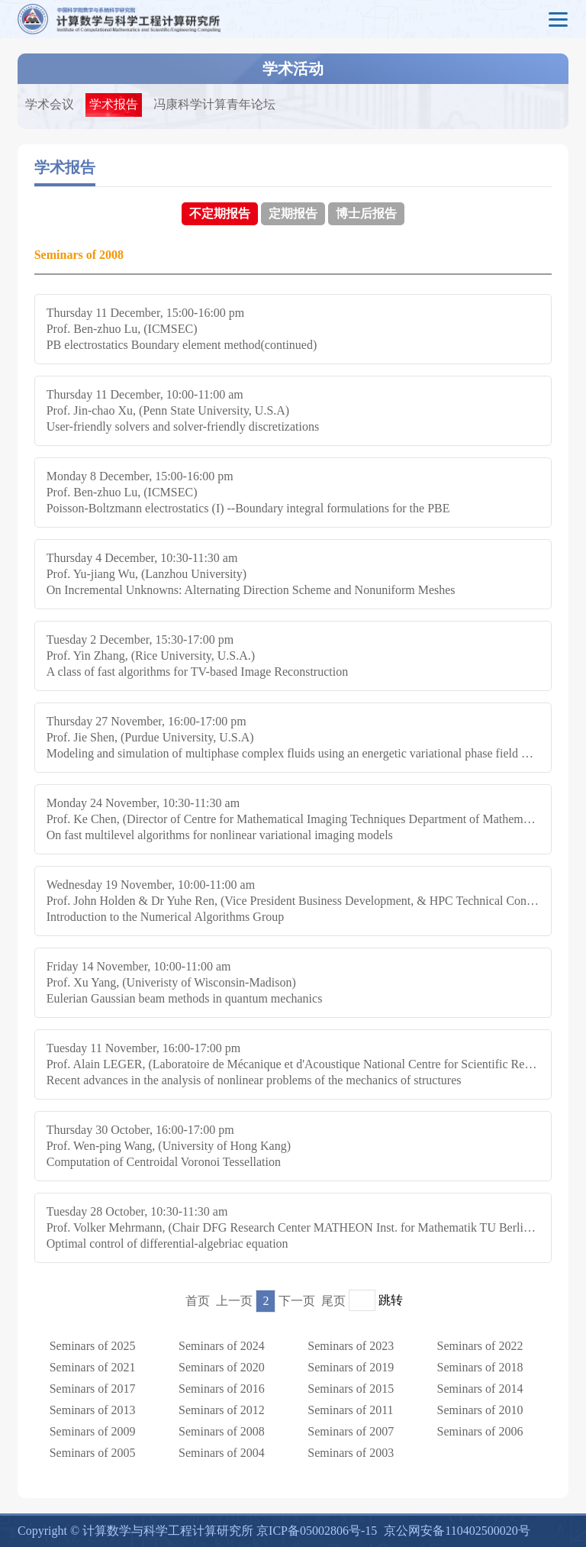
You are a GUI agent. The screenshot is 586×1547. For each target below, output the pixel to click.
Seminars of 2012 (222, 1409)
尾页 (333, 1300)
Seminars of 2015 (350, 1388)
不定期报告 (219, 213)
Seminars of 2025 (93, 1345)
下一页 (297, 1300)
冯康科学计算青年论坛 (214, 104)
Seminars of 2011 (350, 1409)
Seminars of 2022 (480, 1345)
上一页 (234, 1300)
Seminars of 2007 (350, 1431)
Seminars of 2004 (222, 1452)
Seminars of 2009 (93, 1431)
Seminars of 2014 (480, 1388)
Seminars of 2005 (93, 1452)
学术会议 (49, 104)
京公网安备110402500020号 (457, 1530)
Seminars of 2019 (350, 1367)
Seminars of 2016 (222, 1388)
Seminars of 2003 (350, 1452)
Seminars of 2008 (222, 1431)
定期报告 (293, 213)
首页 (197, 1300)
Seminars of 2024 (222, 1345)
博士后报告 (366, 213)
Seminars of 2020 (222, 1367)
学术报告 (113, 104)
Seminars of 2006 (480, 1431)
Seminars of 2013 (93, 1409)
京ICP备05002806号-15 (316, 1530)
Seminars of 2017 (93, 1388)
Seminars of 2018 (480, 1367)
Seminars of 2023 (350, 1345)
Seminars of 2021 (93, 1367)
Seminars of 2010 (480, 1409)
